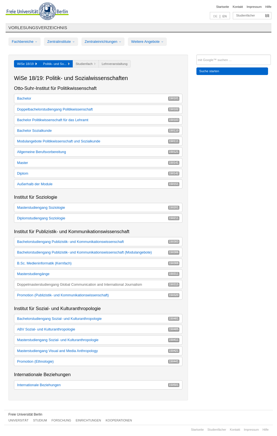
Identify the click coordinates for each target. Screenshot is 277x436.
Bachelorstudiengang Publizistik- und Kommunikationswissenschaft (98, 242)
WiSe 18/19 (27, 63)
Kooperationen (119, 420)
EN (224, 16)
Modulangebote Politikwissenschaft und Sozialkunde (98, 141)
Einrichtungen (88, 420)
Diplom (98, 173)
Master (98, 163)
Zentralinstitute (61, 41)
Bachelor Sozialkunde (98, 130)
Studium (40, 420)
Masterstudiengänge (98, 274)
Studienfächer (245, 15)
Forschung (61, 420)
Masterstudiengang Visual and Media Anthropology (98, 351)
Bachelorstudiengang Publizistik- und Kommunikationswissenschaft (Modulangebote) (98, 252)
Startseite (222, 6)
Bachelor (98, 98)
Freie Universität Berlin (25, 414)
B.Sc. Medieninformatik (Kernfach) (98, 263)
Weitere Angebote (147, 41)
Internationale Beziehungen (98, 385)
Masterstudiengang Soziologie (98, 207)
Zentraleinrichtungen (103, 41)
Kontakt (238, 6)
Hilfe (268, 6)
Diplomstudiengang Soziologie (98, 218)
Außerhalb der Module (98, 184)
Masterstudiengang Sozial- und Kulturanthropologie (98, 340)
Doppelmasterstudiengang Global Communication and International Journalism (98, 284)
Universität (18, 420)
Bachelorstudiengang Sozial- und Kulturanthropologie (98, 319)
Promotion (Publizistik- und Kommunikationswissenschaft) (98, 295)
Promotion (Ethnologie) (98, 361)
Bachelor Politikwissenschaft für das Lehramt (98, 120)
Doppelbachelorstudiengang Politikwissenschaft (98, 109)
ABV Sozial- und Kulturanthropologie (98, 329)
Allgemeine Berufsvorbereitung (98, 152)
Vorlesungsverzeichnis (37, 27)
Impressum (254, 6)
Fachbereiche (24, 41)
